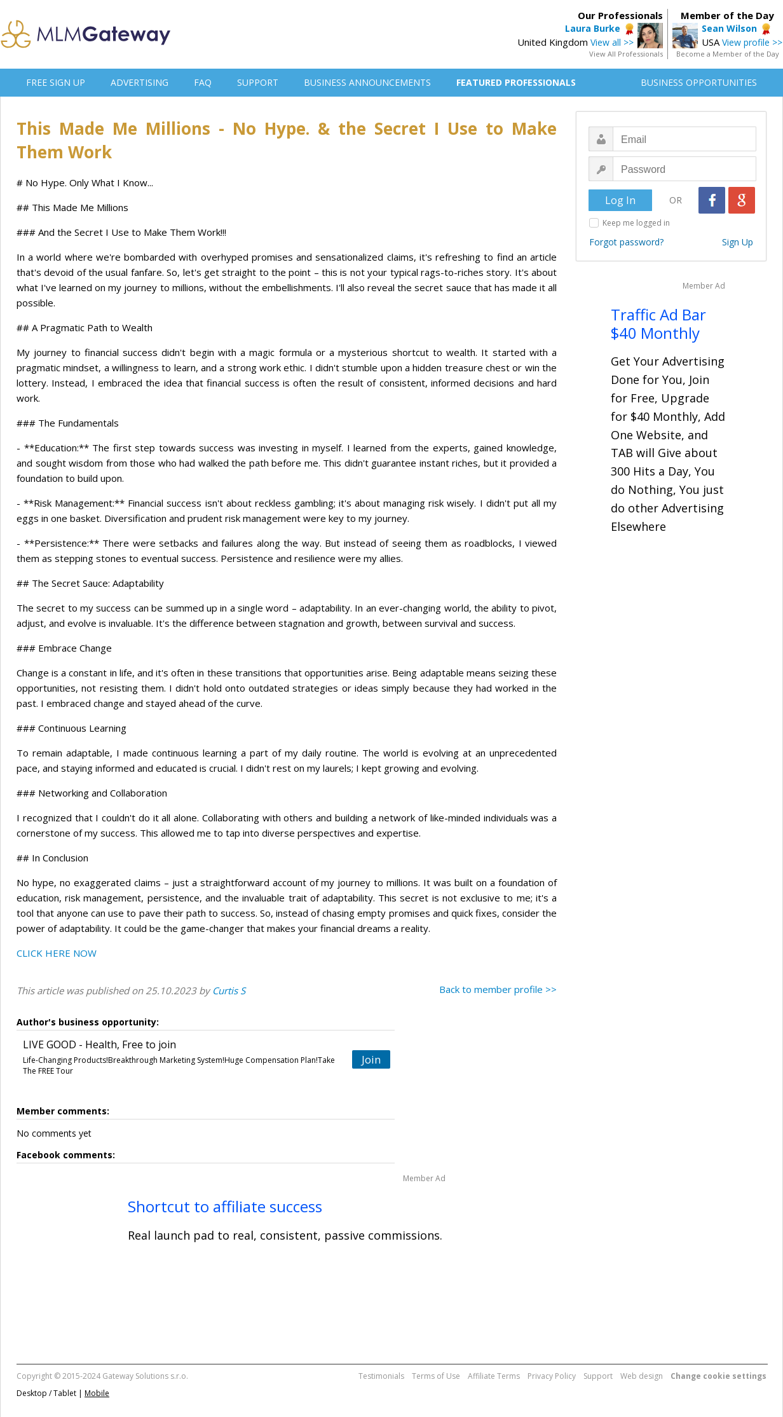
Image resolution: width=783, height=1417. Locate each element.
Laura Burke (592, 28)
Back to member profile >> (498, 989)
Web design (641, 1376)
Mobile (97, 1393)
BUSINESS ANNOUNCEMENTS (367, 82)
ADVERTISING (139, 82)
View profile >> (752, 42)
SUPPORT (257, 82)
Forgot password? (626, 242)
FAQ (203, 82)
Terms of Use (436, 1376)
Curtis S (228, 990)
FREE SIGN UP (55, 82)
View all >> (612, 42)
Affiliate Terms (494, 1376)
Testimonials (381, 1376)
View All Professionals (626, 53)
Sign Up (737, 242)
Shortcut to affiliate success (225, 1206)
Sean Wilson (729, 28)
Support (598, 1376)
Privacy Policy (552, 1376)
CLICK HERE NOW (57, 953)
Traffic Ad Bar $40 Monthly (658, 323)
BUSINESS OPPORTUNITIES (699, 82)
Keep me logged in (636, 222)
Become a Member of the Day (727, 53)
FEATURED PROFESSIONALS (516, 82)
